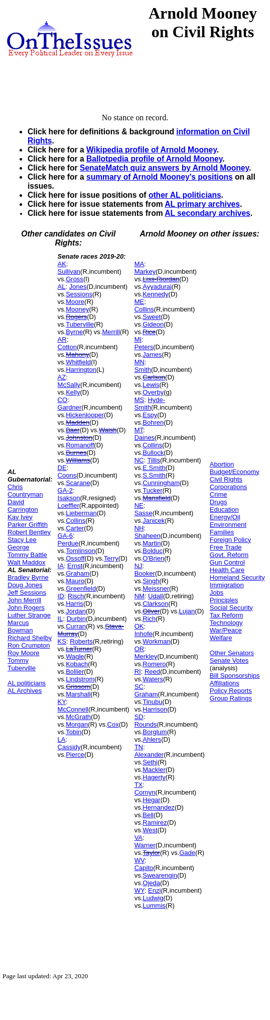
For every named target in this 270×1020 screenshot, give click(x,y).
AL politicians (27, 683)
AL (62, 286)
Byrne (74, 332)
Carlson (154, 377)
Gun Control (227, 562)
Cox (113, 724)
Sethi (150, 762)
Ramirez (155, 822)
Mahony (77, 354)
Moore (75, 301)
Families (222, 532)
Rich (149, 618)
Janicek (154, 520)
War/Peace (226, 630)
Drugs (218, 502)
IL (60, 618)
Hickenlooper (85, 415)
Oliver (151, 611)
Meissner (156, 588)
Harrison (155, 709)
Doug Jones (25, 585)
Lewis (151, 384)
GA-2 (65, 490)
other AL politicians (185, 195)
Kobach (77, 664)
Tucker (152, 490)
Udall (155, 596)
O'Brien (153, 558)
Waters (153, 679)
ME (139, 301)
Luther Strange (29, 615)
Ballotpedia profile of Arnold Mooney (154, 158)
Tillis (153, 460)
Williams (78, 460)
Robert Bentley (29, 532)
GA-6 (65, 535)
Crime (218, 494)
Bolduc (153, 551)
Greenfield (81, 588)
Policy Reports (231, 690)
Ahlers (152, 739)
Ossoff (75, 558)
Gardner (70, 407)
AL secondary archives (207, 213)
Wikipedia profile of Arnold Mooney (151, 149)
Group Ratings (231, 698)
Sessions (79, 294)
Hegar (151, 800)
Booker (144, 573)
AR (62, 339)
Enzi (154, 890)
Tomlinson (80, 551)
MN (139, 362)
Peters (144, 347)
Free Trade (226, 547)
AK (62, 264)
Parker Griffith (28, 524)
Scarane (78, 483)
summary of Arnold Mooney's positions (159, 177)
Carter (75, 528)
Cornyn (145, 792)
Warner (145, 845)
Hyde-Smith (149, 403)
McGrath (78, 717)
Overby (153, 392)
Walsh (108, 430)
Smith (142, 369)
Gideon (153, 324)
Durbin (76, 618)
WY (139, 890)
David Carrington (23, 505)
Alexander (149, 754)
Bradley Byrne (28, 577)
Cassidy (69, 747)
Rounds (145, 724)
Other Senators (232, 653)
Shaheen (147, 535)
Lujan (187, 611)
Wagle (75, 656)
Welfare (221, 638)
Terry (111, 558)
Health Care (227, 570)
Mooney (77, 309)
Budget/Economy (234, 472)
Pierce (75, 754)
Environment (228, 524)
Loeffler (68, 505)
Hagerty (154, 777)
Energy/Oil (225, 517)
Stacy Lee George (22, 543)
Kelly (73, 392)
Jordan (76, 611)
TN (138, 747)
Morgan (77, 724)
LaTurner (79, 649)
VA (138, 837)
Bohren (153, 422)
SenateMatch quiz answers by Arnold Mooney (164, 168)
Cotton (67, 347)
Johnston (79, 437)
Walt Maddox (26, 562)
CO (63, 400)
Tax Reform (226, 615)
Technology (226, 622)
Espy (150, 415)
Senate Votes (229, 660)
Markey (145, 271)
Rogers (76, 317)
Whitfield (78, 362)
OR (139, 649)
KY (62, 701)
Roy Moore (24, 653)
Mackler (154, 769)
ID (61, 596)
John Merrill (24, 600)
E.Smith (154, 468)
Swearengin (160, 875)
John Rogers (26, 607)
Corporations (228, 487)
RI (137, 671)
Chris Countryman (25, 490)
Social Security (231, 607)
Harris (74, 603)
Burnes (76, 452)
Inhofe (143, 634)
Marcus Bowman (20, 626)
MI (138, 339)
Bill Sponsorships (235, 675)
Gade (187, 852)
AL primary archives (202, 204)
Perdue (68, 543)
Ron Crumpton (29, 645)
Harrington (81, 369)
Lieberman (81, 513)
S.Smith (154, 475)
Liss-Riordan (161, 279)
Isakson (69, 498)
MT (138, 430)
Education (224, 509)
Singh (151, 581)
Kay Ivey (20, 517)
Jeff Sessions (27, 592)
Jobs (216, 592)
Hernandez (159, 807)
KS (62, 641)
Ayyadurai (157, 286)
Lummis (154, 905)
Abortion (222, 464)
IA (61, 566)
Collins (75, 520)
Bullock (153, 452)
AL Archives (25, 690)
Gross (74, 279)
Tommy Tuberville (22, 664)
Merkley (146, 656)
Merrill (110, 332)
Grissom (78, 686)
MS (139, 400)
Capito (144, 868)
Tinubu (152, 701)
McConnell (73, 709)
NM (139, 596)
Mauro (75, 581)
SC (139, 686)
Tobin (73, 732)
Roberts (81, 641)
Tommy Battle (27, 555)
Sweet (152, 317)
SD (139, 717)
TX (138, 785)
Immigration (227, 585)
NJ (138, 566)
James (152, 354)
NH (139, 528)
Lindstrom (80, 679)
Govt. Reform (229, 555)
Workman (156, 641)
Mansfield (157, 498)
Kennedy (155, 294)
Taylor (151, 852)
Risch (76, 596)
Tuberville (80, 324)
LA (62, 739)
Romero (154, 664)
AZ (62, 377)
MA (139, 264)
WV (139, 860)
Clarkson (155, 603)
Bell (148, 815)
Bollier (75, 671)
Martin (152, 543)
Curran (76, 626)
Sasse (143, 513)
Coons (67, 475)
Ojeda (151, 883)
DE (62, 468)
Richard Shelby (30, 638)
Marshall (78, 694)
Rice (149, 332)
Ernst (74, 566)
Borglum (155, 732)
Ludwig (153, 898)
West (150, 830)
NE (139, 505)
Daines (144, 437)
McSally (69, 384)
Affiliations (224, 683)
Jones (78, 286)
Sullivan (69, 271)
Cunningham (161, 483)
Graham (77, 573)
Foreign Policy (230, 539)
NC (139, 460)
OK (139, 626)
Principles (224, 600)
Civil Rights (226, 479)
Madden (77, 422)
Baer (72, 430)
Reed (152, 671)
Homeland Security (237, 577)
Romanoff (80, 445)
